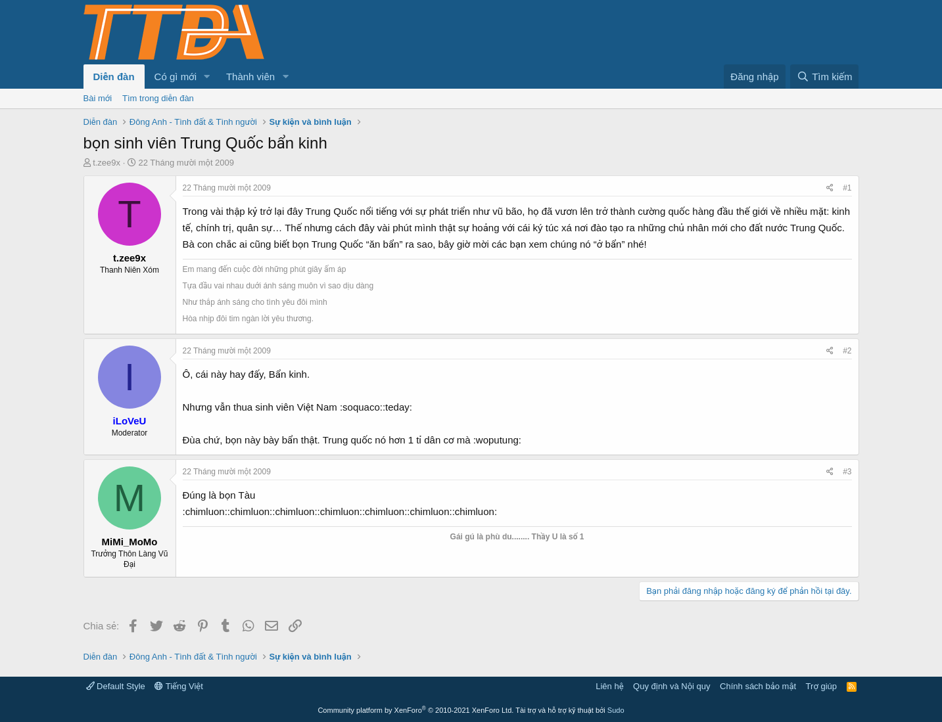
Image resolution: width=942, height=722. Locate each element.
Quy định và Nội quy (672, 686)
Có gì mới (175, 76)
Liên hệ (609, 686)
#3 (847, 471)
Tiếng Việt (178, 686)
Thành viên (250, 76)
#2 (847, 350)
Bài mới (97, 98)
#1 (847, 187)
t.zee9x (106, 163)
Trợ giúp (821, 686)
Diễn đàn (114, 76)
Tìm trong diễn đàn (158, 98)
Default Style (115, 686)
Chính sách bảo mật (758, 686)
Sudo (615, 710)
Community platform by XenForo (415, 710)
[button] (207, 76)
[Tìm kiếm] (824, 76)
